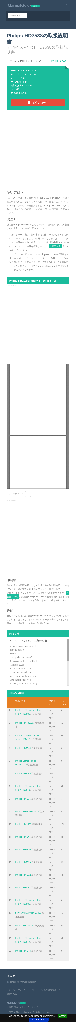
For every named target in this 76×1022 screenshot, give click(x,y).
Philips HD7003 (23, 773)
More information (39, 1019)
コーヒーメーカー (29, 74)
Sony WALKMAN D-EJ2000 (28, 912)
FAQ (32, 990)
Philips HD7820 (23, 862)
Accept (62, 1015)
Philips (24, 77)
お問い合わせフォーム (16, 990)
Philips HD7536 (23, 798)
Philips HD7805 (23, 836)
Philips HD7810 (23, 849)
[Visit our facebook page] (65, 5)
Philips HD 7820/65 (25, 722)
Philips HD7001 (23, 887)
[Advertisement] (38, 151)
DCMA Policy (12, 994)
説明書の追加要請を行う (50, 990)
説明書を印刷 (20, 93)
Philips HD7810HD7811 (27, 811)
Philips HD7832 (23, 874)
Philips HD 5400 (23, 824)
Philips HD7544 (23, 748)
